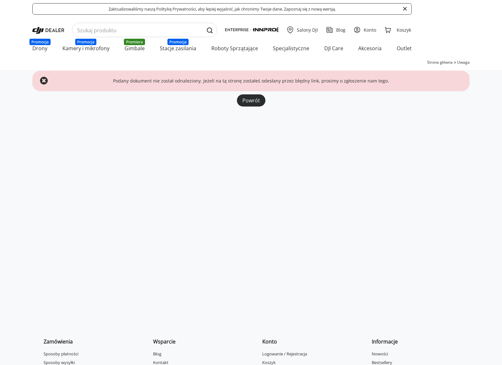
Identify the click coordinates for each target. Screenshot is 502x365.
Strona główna (440, 62)
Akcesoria (370, 48)
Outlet (404, 48)
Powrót (251, 100)
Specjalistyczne (291, 48)
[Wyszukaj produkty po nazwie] (144, 30)
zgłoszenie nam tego (366, 81)
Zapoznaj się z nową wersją (309, 9)
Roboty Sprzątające (234, 48)
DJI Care (333, 48)
